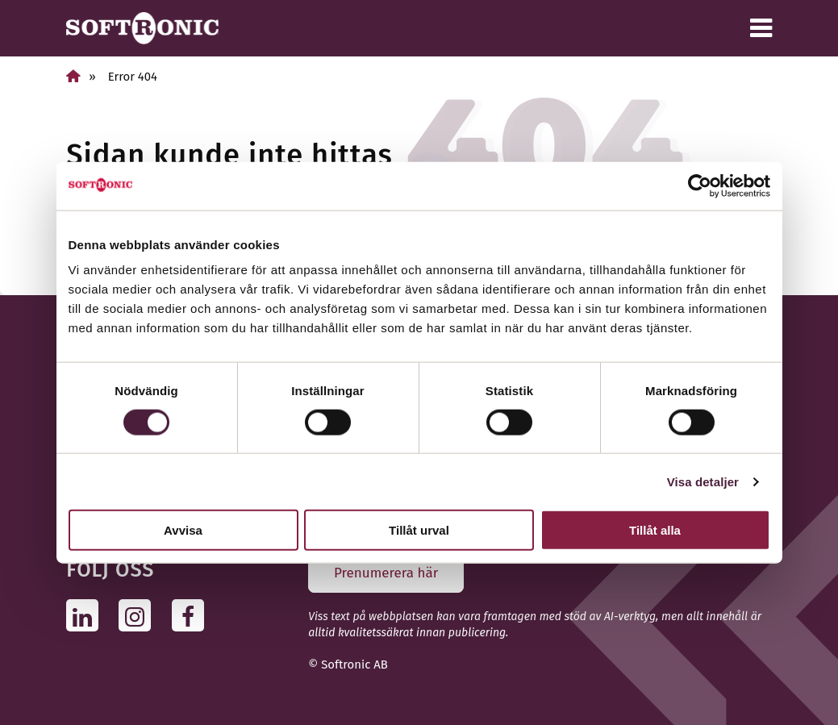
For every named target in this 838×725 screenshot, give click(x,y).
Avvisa (183, 530)
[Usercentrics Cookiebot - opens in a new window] (699, 185)
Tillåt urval (419, 530)
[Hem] (73, 76)
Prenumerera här (386, 573)
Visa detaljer (703, 481)
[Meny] (761, 28)
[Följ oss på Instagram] (139, 615)
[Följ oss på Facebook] (192, 615)
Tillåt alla (655, 530)
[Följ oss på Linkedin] (86, 615)
